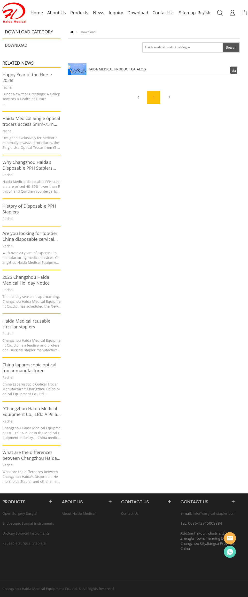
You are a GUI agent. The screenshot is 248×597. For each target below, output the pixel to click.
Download (16, 45)
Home (71, 32)
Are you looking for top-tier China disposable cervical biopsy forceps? (29, 236)
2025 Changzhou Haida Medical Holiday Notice (26, 280)
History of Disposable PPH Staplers (29, 209)
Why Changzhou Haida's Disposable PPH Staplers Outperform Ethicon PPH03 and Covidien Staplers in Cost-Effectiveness (30, 165)
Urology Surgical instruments (26, 533)
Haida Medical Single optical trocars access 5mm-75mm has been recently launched (31, 121)
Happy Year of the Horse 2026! (27, 77)
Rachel (230, 552)
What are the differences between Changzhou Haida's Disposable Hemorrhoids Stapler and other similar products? (31, 455)
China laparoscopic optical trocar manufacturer (29, 367)
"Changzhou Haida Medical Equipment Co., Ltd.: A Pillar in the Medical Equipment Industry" (30, 411)
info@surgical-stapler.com (214, 513)
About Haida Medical (79, 513)
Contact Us (130, 513)
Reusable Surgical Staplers (24, 543)
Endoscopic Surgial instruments (28, 523)
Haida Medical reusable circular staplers (26, 324)
